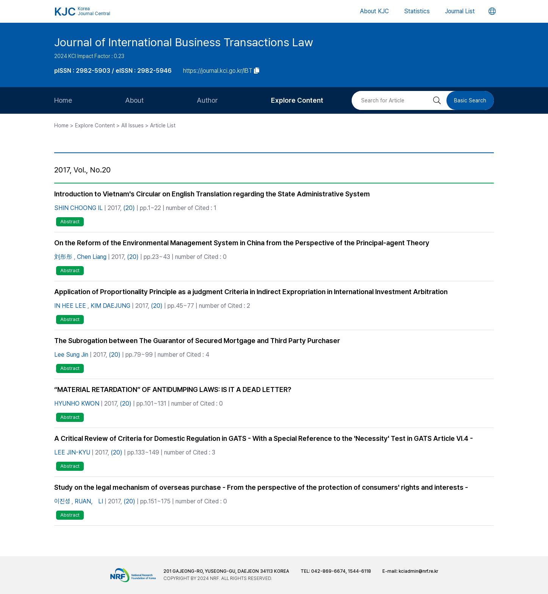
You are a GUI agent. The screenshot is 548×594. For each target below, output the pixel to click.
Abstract (70, 221)
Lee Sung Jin (71, 354)
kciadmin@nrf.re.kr (418, 571)
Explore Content (297, 100)
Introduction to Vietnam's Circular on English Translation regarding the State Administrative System (212, 194)
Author (207, 100)
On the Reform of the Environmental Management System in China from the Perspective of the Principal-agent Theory (241, 243)
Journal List (460, 11)
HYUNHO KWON (76, 403)
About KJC (374, 11)
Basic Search (470, 100)
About (134, 100)
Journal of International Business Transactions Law (183, 42)
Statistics (417, 11)
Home (63, 100)
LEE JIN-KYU (72, 452)
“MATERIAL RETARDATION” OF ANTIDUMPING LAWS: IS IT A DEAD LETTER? (172, 389)
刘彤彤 (63, 256)
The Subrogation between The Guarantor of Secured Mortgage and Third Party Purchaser (197, 341)
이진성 (62, 501)
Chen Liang (91, 256)
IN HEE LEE (70, 305)
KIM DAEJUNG (110, 305)
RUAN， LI (89, 501)
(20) (129, 208)
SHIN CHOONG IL (78, 208)
